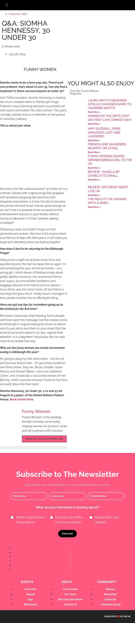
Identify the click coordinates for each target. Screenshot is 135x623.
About (66, 582)
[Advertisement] (34, 158)
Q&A (24, 14)
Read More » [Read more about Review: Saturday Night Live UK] (94, 195)
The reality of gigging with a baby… (107, 201)
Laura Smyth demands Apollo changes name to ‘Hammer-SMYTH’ (109, 104)
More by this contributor (44, 438)
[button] (7, 5)
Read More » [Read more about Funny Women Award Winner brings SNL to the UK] (94, 168)
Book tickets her (21, 399)
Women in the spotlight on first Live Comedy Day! (109, 118)
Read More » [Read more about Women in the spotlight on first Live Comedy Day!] (94, 124)
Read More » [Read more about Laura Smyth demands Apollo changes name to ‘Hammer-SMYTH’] (94, 112)
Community (107, 582)
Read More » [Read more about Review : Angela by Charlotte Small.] (94, 180)
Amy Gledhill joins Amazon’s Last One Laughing (104, 132)
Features (14, 14)
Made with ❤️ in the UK (117, 616)
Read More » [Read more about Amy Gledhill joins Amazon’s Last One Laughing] (94, 140)
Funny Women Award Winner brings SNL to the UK (110, 159)
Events (27, 582)
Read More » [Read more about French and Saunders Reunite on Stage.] (94, 152)
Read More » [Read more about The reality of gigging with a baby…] (94, 207)
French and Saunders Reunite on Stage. (107, 146)
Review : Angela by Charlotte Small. (104, 173)
